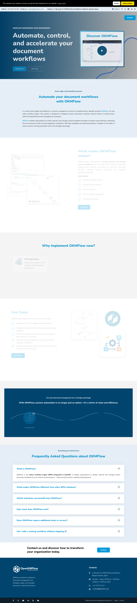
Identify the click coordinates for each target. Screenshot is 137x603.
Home (43, 18)
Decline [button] (116, 3)
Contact (130, 18)
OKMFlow (105, 111)
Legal (116, 600)
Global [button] (115, 9)
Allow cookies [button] (127, 3)
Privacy (122, 600)
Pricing (60, 18)
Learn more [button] (62, 3)
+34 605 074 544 (13, 9)
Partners (52, 18)
